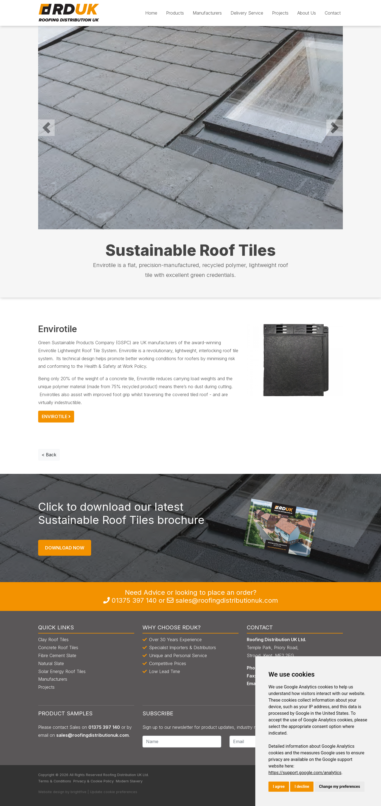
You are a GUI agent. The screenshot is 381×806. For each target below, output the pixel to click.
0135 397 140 (134, 600)
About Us (306, 13)
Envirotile (56, 416)
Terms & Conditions (54, 781)
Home (151, 13)
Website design (51, 792)
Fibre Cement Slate (57, 655)
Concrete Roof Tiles (58, 647)
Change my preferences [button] (339, 786)
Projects (280, 13)
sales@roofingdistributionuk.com (226, 600)
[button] (46, 127)
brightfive (78, 792)
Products (175, 13)
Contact (333, 13)
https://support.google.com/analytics (304, 772)
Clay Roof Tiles (53, 639)
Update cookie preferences (113, 792)
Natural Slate (51, 663)
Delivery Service (247, 13)
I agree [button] (279, 786)
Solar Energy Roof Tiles (62, 671)
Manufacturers (207, 13)
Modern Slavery (129, 781)
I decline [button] (302, 786)
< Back (49, 454)
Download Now (64, 548)
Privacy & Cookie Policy (93, 781)
